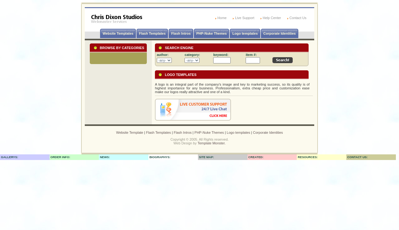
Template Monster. (212, 143)
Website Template (129, 132)
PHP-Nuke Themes (211, 33)
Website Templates (118, 33)
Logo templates (244, 33)
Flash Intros (180, 33)
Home (222, 18)
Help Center (272, 18)
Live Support (244, 18)
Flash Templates (152, 33)
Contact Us (298, 18)
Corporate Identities (279, 33)
